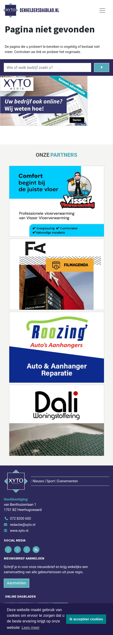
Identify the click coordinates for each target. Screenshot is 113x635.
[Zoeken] (101, 67)
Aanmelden (16, 583)
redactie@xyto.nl (22, 525)
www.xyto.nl (19, 531)
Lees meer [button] (31, 628)
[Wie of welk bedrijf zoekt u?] (47, 67)
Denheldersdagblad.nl (39, 10)
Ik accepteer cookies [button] (86, 619)
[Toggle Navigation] (102, 10)
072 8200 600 (20, 519)
